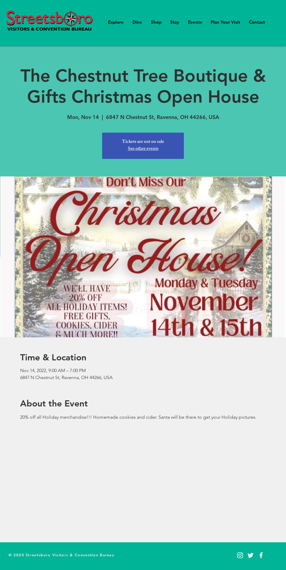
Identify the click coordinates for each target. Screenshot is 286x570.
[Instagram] (240, 555)
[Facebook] (261, 555)
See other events (143, 149)
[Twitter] (250, 555)
